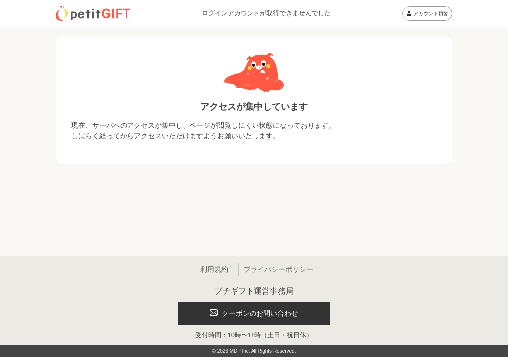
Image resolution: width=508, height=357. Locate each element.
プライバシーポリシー (278, 269)
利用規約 (214, 269)
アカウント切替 (427, 13)
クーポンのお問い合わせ (254, 313)
